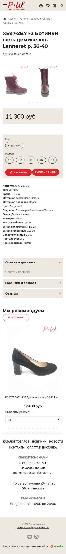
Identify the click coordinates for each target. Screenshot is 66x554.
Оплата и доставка (17, 271)
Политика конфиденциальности (33, 527)
